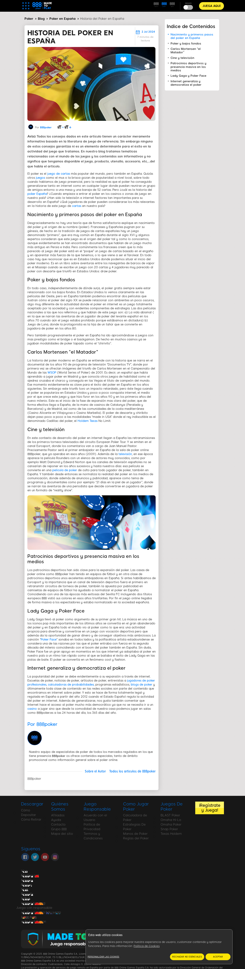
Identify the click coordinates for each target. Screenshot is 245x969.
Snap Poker (169, 829)
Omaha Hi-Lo (171, 820)
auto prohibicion (33, 921)
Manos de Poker (135, 834)
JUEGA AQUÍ (211, 6)
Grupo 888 (59, 829)
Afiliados (58, 815)
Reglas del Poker (136, 838)
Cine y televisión (182, 58)
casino (32, 708)
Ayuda (56, 820)
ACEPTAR (218, 957)
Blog (41, 19)
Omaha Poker (171, 824)
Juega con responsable (34, 908)
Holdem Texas (87, 421)
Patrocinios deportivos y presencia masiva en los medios (188, 67)
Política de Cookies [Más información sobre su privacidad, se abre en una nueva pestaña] (147, 946)
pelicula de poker (64, 470)
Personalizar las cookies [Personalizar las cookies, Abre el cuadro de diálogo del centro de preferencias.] (103, 957)
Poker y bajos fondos (186, 43)
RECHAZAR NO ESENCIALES (187, 957)
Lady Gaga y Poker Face (188, 75)
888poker (45, 127)
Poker (28, 19)
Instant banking (33, 903)
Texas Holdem (171, 834)
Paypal (26, 885)
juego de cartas (58, 173)
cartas (76, 206)
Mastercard (30, 875)
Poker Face (48, 639)
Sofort (25, 898)
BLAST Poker (170, 815)
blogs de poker (141, 684)
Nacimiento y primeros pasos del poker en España (192, 36)
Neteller (27, 880)
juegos (40, 177)
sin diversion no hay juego (41, 912)
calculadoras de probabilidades (71, 684)
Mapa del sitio (62, 834)
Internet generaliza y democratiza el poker (186, 83)
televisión (125, 454)
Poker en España (62, 19)
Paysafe (27, 894)
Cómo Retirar (31, 819)
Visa (24, 871)
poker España (37, 194)
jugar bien (29, 917)
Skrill (24, 889)
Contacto (58, 824)
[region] (159, 946)
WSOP (51, 372)
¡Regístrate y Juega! (209, 808)
